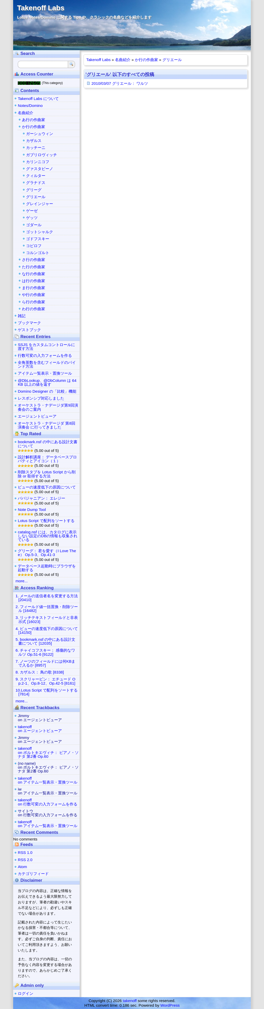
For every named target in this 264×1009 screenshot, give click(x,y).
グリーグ (34, 190)
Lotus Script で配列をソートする (46, 520)
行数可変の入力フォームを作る (45, 355)
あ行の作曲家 (33, 119)
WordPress (170, 1005)
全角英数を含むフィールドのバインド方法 (47, 364)
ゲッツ (32, 217)
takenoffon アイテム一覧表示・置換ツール (47, 780)
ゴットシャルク (39, 232)
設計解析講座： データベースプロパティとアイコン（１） (47, 459)
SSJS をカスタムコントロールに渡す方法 (46, 346)
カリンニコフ (37, 161)
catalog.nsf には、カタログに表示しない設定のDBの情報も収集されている (47, 536)
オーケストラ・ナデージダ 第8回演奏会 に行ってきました (46, 425)
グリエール (172, 59)
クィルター (35, 175)
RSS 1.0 (25, 852)
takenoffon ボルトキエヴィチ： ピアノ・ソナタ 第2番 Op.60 (48, 752)
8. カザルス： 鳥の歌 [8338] (39, 672)
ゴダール (34, 225)
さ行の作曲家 (33, 259)
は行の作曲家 (33, 281)
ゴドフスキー (37, 239)
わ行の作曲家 (33, 309)
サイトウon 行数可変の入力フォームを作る (47, 813)
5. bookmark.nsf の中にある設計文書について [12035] (45, 641)
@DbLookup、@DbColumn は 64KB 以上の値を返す (47, 382)
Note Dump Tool (32, 509)
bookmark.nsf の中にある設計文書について (47, 444)
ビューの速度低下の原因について (47, 487)
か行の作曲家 (146, 59)
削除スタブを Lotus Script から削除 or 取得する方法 (47, 474)
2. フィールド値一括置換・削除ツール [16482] (46, 608)
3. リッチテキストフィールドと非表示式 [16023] (46, 619)
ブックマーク (29, 323)
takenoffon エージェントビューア (40, 729)
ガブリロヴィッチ (41, 155)
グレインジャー (39, 203)
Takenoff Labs (40, 8)
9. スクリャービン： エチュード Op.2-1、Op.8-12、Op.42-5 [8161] (45, 681)
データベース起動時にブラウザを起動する (47, 568)
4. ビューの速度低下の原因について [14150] (46, 630)
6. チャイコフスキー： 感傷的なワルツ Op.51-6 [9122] (45, 652)
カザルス (34, 140)
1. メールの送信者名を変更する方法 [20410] (46, 598)
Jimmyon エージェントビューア (40, 717)
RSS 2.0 (25, 859)
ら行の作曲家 (33, 302)
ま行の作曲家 (33, 287)
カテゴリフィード (33, 873)
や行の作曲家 (33, 294)
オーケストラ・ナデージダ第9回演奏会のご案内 (48, 407)
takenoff (130, 1000)
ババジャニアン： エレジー (41, 498)
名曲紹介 (122, 59)
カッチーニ (35, 147)
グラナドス (35, 182)
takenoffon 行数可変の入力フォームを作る (47, 802)
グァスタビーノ (39, 168)
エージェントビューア (37, 416)
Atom (22, 866)
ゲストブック (29, 329)
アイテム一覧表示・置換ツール (45, 373)
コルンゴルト (37, 252)
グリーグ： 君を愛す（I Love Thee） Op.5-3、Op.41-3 (47, 553)
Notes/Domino (30, 105)
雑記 (22, 316)
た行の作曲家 (33, 267)
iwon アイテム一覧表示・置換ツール (47, 791)
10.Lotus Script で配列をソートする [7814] (46, 692)
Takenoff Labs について (38, 98)
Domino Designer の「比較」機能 (47, 391)
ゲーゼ (32, 210)
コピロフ (34, 245)
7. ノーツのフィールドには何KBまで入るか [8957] (45, 663)
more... (21, 581)
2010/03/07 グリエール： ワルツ (120, 83)
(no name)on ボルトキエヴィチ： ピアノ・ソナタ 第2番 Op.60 (48, 767)
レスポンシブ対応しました (41, 398)
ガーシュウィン (39, 133)
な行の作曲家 (33, 274)
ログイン (25, 993)
